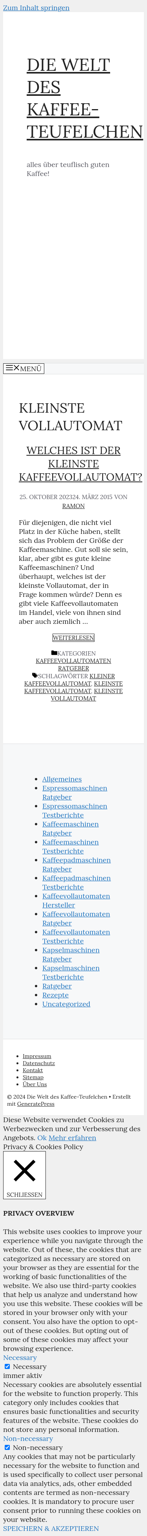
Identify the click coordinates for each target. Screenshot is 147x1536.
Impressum (37, 1056)
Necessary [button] (20, 1357)
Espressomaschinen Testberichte (74, 810)
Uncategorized (66, 1003)
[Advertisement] (73, 285)
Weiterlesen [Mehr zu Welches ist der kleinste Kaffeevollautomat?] (73, 637)
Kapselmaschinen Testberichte (71, 972)
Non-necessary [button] (28, 1438)
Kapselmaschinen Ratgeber (71, 954)
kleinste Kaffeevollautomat (73, 687)
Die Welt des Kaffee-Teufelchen (85, 97)
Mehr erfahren (72, 1137)
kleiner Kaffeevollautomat (69, 679)
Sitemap (33, 1077)
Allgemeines (62, 778)
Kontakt (33, 1070)
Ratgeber (57, 985)
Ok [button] (42, 1137)
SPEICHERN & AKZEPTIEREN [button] (51, 1528)
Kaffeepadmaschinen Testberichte (76, 882)
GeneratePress (35, 1103)
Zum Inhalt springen (36, 7)
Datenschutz (39, 1063)
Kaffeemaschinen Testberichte (70, 846)
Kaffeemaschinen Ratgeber (70, 828)
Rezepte (55, 994)
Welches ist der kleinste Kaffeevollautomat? (80, 463)
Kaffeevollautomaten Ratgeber (73, 664)
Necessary (30, 1366)
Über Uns (35, 1084)
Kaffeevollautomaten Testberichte (76, 936)
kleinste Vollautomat (87, 694)
